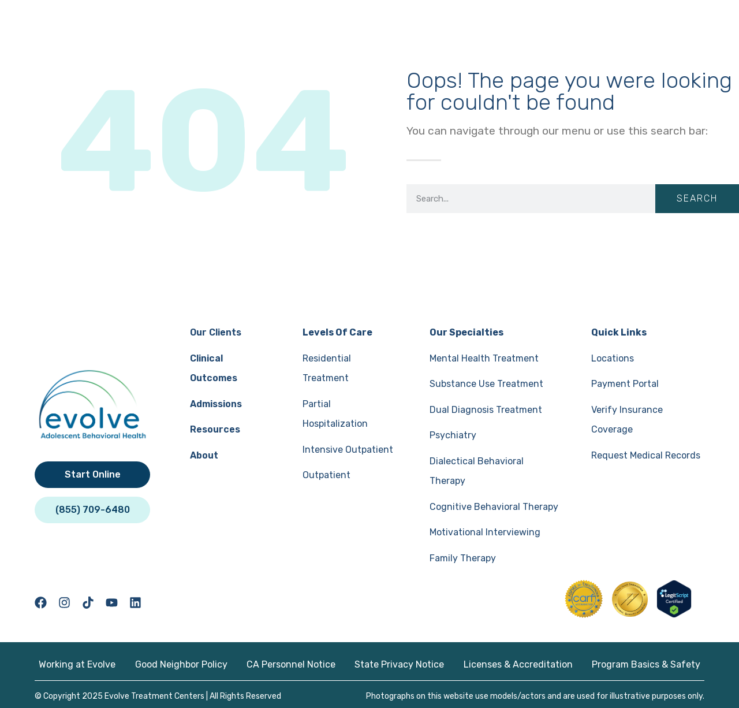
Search (697, 198)
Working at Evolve (74, 662)
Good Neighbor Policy (179, 662)
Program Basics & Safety (648, 662)
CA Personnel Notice (290, 662)
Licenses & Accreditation (519, 662)
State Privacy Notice (400, 662)
